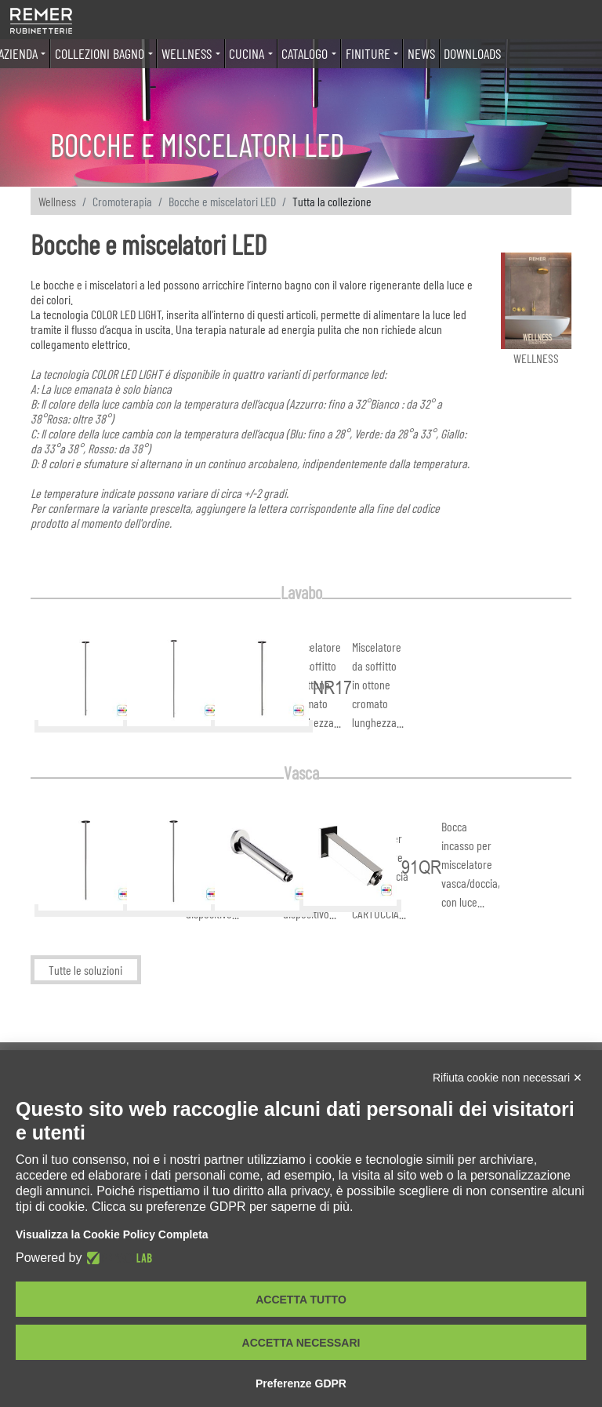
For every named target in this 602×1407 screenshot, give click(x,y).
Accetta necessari (301, 1342)
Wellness (57, 201)
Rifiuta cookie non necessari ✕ (507, 1077)
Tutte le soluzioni (85, 969)
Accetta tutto (301, 1299)
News (421, 53)
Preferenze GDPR (301, 1383)
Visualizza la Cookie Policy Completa (112, 1234)
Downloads (472, 53)
